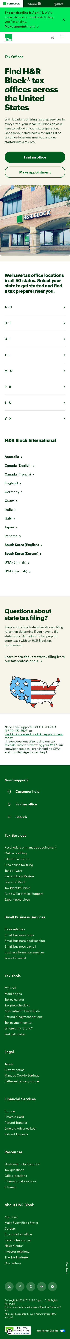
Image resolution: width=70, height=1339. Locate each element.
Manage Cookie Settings (22, 1075)
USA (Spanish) (16, 571)
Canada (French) (18, 474)
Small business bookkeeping (25, 940)
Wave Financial (15, 958)
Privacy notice (14, 1069)
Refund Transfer (16, 1122)
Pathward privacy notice (22, 1081)
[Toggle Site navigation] (62, 36)
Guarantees (13, 1263)
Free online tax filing (19, 864)
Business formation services (24, 952)
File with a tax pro (17, 859)
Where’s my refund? (19, 1028)
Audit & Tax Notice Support (24, 893)
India (9, 509)
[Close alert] (63, 19)
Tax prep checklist (17, 1005)
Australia (12, 457)
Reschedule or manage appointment (30, 847)
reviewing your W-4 (41, 745)
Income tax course (18, 1240)
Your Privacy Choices (47, 1330)
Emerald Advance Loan (21, 1128)
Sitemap (10, 1187)
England (11, 483)
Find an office (35, 157)
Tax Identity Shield (17, 888)
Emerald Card (14, 1116)
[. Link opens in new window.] (18, 1330)
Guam (9, 501)
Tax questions (14, 1170)
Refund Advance (16, 1134)
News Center (14, 1245)
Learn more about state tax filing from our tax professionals (35, 659)
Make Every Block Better (21, 1222)
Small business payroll (20, 946)
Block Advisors (15, 929)
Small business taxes (19, 935)
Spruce (10, 1111)
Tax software (14, 870)
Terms (9, 1064)
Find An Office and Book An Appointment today (34, 735)
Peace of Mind (15, 882)
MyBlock (10, 988)
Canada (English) (18, 465)
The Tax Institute (16, 1257)
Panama (11, 536)
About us (11, 1217)
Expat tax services (17, 900)
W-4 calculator (15, 1034)
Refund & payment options (24, 1016)
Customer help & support (23, 1164)
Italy (8, 518)
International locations (21, 1181)
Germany (12, 492)
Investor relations (17, 1252)
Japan (9, 527)
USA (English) (15, 562)
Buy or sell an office (18, 1234)
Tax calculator (14, 999)
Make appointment (20, 26)
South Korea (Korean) (21, 553)
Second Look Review (19, 876)
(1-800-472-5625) (16, 730)
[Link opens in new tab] (9, 1286)
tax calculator (14, 745)
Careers (10, 1229)
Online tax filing (16, 853)
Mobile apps (13, 993)
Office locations (16, 1176)
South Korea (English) (22, 545)
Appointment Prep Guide (22, 1011)
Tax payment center (18, 1022)
